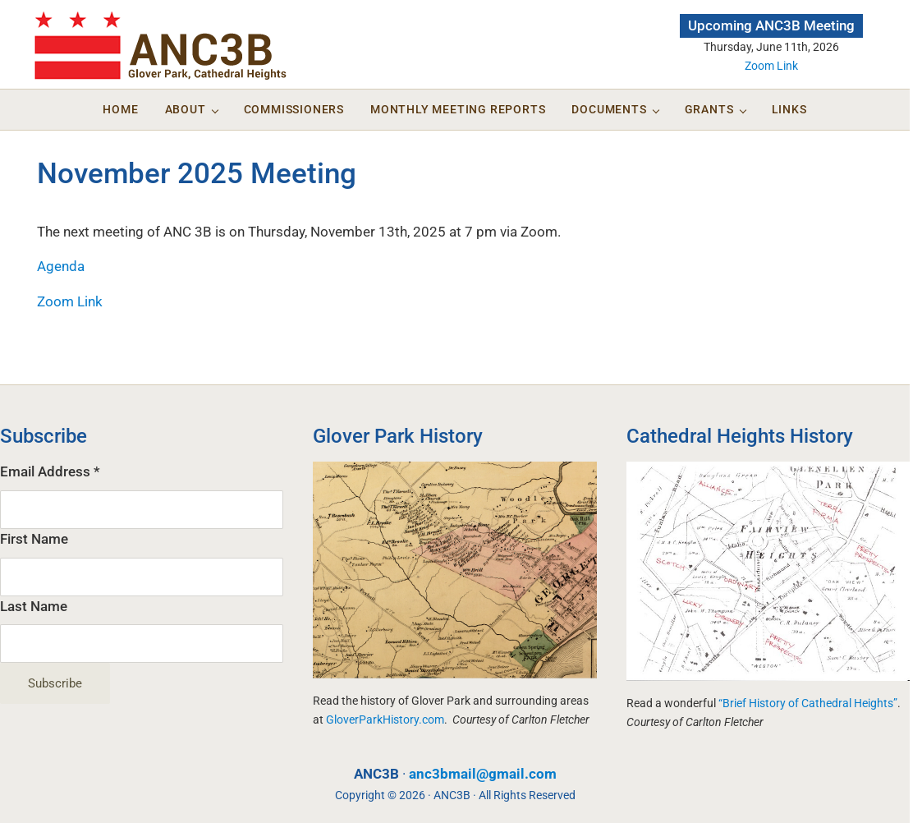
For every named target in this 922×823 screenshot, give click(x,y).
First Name (34, 539)
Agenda (61, 266)
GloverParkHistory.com (385, 719)
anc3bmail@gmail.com (483, 774)
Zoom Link (771, 65)
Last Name (33, 606)
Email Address (50, 472)
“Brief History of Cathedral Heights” (807, 703)
